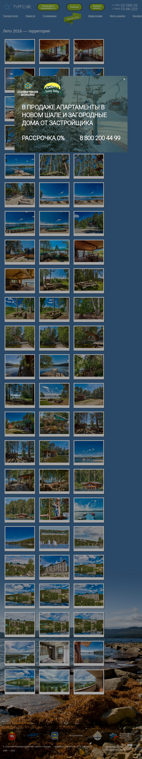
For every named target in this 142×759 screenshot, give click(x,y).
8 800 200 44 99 (100, 138)
